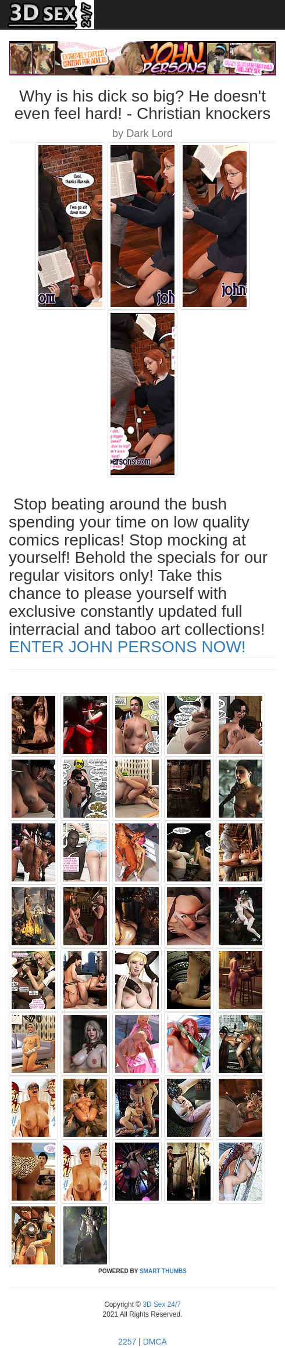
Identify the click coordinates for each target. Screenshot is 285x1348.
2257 (127, 1341)
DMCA (155, 1341)
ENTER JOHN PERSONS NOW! (127, 647)
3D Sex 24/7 (161, 1304)
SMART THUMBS (163, 1271)
